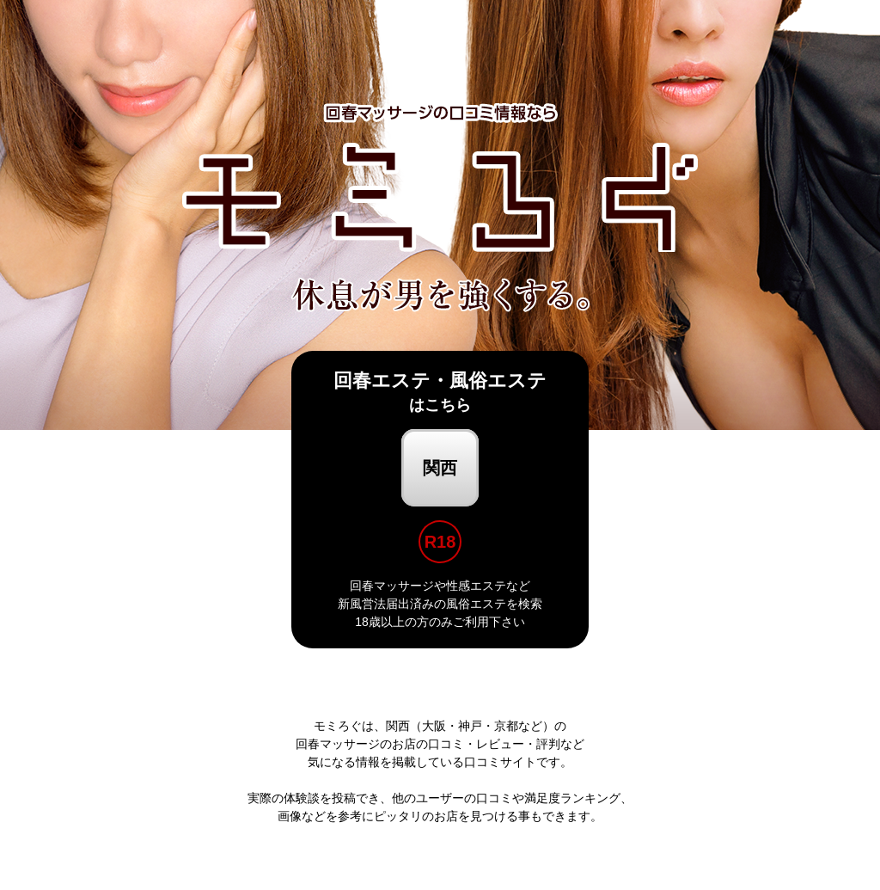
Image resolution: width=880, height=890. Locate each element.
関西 (440, 467)
